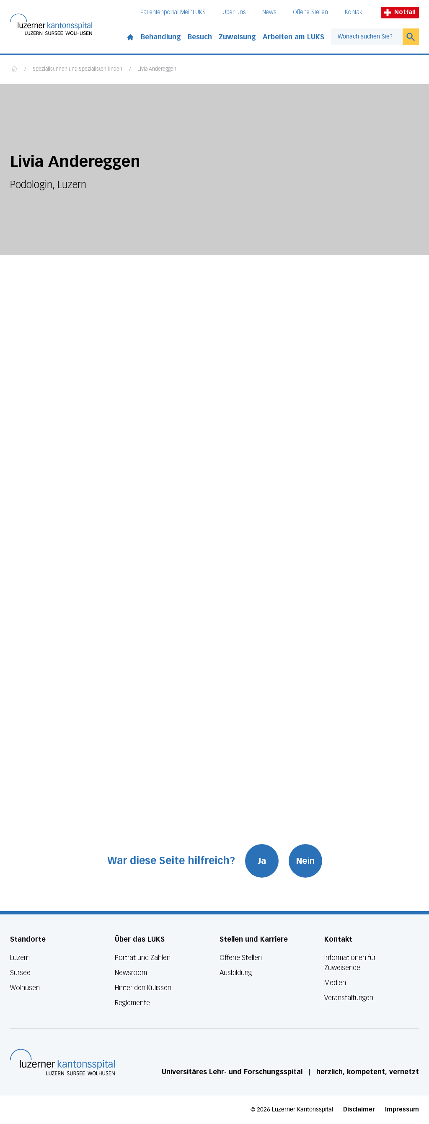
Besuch (200, 37)
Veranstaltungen (348, 998)
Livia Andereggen (156, 69)
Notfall (400, 12)
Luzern (20, 958)
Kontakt (354, 12)
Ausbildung (236, 973)
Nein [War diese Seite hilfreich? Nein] (305, 861)
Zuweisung (237, 37)
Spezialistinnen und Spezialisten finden (77, 69)
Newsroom (131, 973)
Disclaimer (359, 1109)
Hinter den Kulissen (143, 988)
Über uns (234, 12)
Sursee (20, 973)
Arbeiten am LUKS (293, 37)
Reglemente (132, 1003)
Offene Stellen (310, 12)
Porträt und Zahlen (143, 958)
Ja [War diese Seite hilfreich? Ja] (262, 861)
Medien (335, 983)
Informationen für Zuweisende (350, 963)
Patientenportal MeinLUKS (173, 12)
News (269, 12)
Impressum (402, 1109)
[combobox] (367, 36)
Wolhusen (25, 988)
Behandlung (161, 37)
